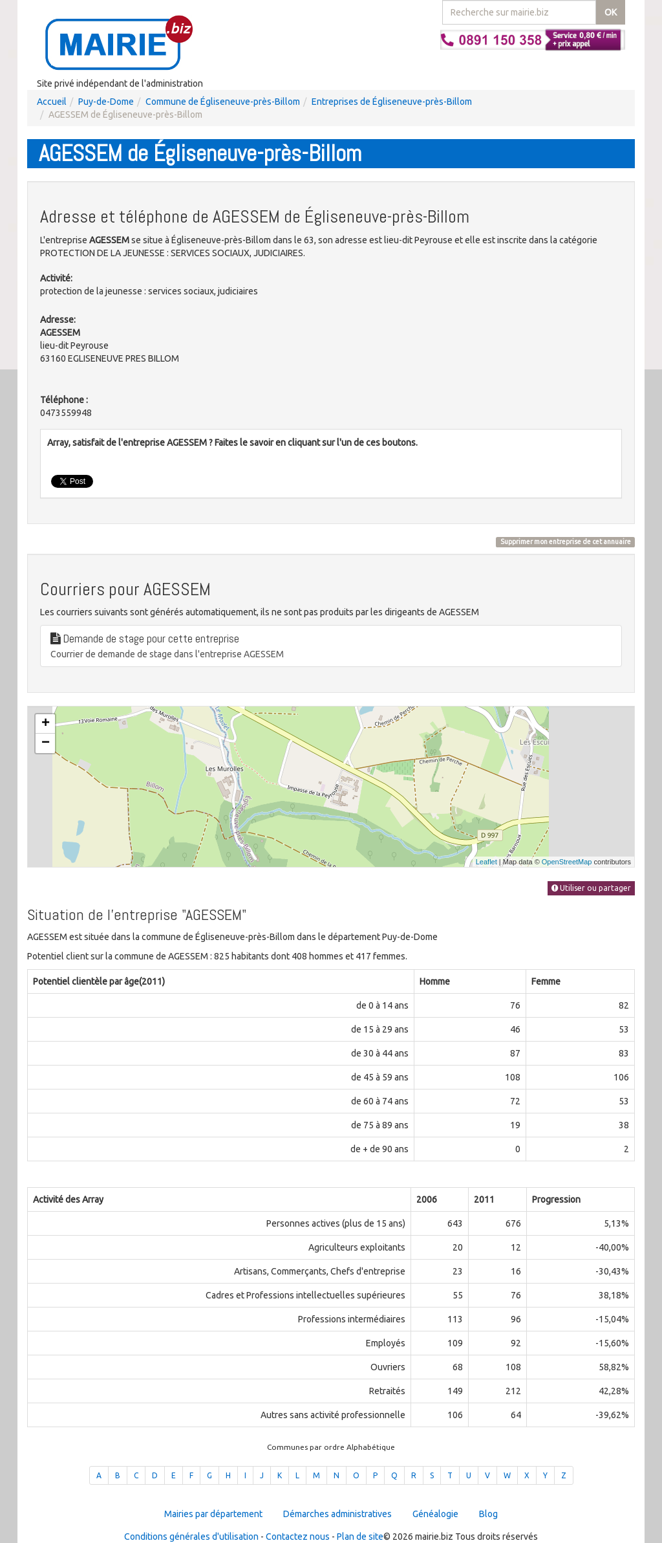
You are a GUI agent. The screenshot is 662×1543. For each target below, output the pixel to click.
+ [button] (45, 724)
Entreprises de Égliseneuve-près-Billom (392, 101)
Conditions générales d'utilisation (191, 1536)
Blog (488, 1514)
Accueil (52, 101)
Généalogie (435, 1514)
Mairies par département (213, 1514)
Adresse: (58, 319)
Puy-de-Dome (106, 101)
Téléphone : (64, 400)
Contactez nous (298, 1536)
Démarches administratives (337, 1514)
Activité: (56, 278)
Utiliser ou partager (591, 888)
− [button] (45, 743)
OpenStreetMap (567, 862)
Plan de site (360, 1536)
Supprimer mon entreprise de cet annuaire (565, 541)
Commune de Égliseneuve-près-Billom (222, 101)
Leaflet (486, 862)
